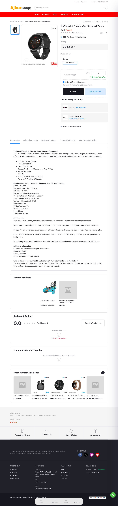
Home (37, 14)
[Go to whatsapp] (113, 495)
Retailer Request (77, 14)
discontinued (19, 21)
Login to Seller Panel (92, 470)
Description (15, 140)
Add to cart (95, 91)
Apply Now (101, 467)
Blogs (55, 14)
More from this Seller (88, 140)
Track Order (64, 475)
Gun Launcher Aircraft (48, 300)
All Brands (64, 14)
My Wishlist (64, 472)
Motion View (80, 108)
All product (13, 467)
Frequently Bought (67, 140)
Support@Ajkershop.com (43, 486)
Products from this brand (77, 119)
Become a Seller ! (80, 2)
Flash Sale (46, 14)
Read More (13, 422)
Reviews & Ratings (48, 140)
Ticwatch (69, 30)
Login (62, 467)
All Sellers (13, 472)
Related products (30, 140)
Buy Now (73, 91)
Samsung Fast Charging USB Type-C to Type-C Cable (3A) (66, 302)
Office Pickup (14, 475)
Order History (65, 470)
